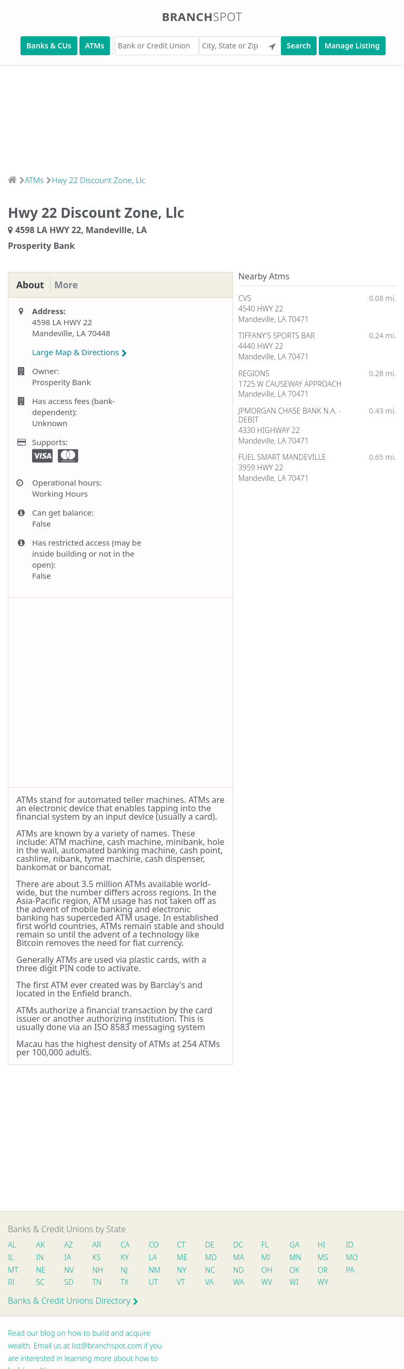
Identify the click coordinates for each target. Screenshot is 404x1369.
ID (353, 1245)
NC (212, 1270)
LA (154, 1257)
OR (326, 1270)
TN (98, 1282)
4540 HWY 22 (260, 309)
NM (155, 1270)
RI (11, 1282)
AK (40, 1245)
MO (355, 1257)
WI (297, 1282)
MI (269, 1257)
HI (325, 1245)
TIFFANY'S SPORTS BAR (276, 335)
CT (183, 1245)
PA (354, 1270)
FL (268, 1245)
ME (184, 1257)
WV (270, 1282)
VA (211, 1282)
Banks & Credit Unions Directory (73, 1300)
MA (241, 1257)
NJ (125, 1270)
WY (326, 1282)
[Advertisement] (202, 117)
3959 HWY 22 (260, 467)
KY (126, 1257)
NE (41, 1270)
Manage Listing (352, 46)
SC (40, 1282)
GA (298, 1245)
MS (326, 1257)
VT (183, 1282)
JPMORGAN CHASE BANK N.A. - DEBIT (289, 415)
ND (241, 1270)
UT (155, 1282)
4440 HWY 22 (260, 346)
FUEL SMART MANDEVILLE (282, 457)
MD (212, 1257)
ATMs (94, 46)
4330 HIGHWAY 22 (269, 430)
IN (40, 1257)
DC (241, 1245)
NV (69, 1270)
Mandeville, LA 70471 (273, 319)
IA (68, 1257)
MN (298, 1257)
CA (126, 1245)
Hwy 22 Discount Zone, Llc (98, 180)
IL (11, 1257)
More (68, 285)
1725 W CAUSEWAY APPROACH (289, 384)
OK (298, 1270)
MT (13, 1270)
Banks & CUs (48, 46)
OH (270, 1270)
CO (155, 1245)
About (30, 285)
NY (183, 1270)
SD (69, 1282)
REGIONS (253, 373)
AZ (69, 1245)
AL (12, 1245)
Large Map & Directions (79, 352)
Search (299, 46)
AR (98, 1245)
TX (126, 1282)
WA (241, 1282)
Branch (202, 16)
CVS (244, 298)
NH (99, 1270)
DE (212, 1245)
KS (98, 1257)
